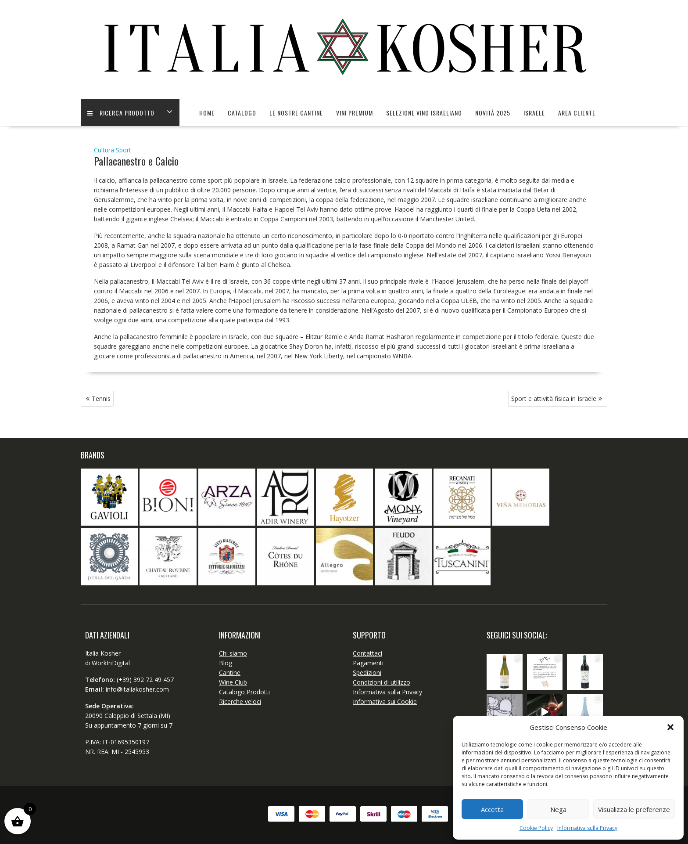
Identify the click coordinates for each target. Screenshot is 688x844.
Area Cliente (576, 112)
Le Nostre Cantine (296, 112)
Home (207, 112)
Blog (225, 663)
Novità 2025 (492, 112)
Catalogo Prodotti (244, 692)
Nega (558, 809)
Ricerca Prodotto (120, 112)
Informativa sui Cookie (385, 701)
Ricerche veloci (240, 701)
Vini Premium (354, 112)
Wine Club (233, 682)
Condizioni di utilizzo (381, 682)
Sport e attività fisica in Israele (553, 398)
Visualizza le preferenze (634, 809)
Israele (534, 112)
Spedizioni (367, 672)
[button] (670, 727)
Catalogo (242, 112)
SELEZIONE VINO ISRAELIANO (424, 112)
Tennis (101, 398)
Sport (123, 150)
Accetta (492, 809)
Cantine (229, 672)
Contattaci (367, 653)
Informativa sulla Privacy (587, 828)
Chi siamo (233, 653)
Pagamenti (368, 663)
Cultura (104, 150)
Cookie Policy (536, 828)
